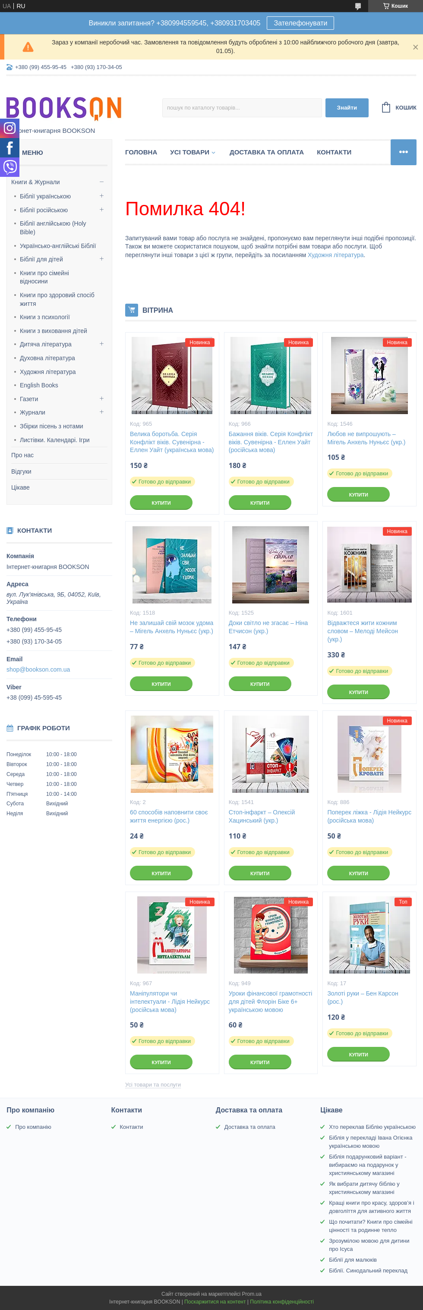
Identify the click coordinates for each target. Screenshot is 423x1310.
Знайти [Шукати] (347, 107)
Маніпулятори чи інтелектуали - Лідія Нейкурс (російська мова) (170, 1001)
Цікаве (20, 487)
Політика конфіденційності (282, 1302)
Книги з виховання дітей (53, 330)
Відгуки (21, 471)
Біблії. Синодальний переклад (368, 1270)
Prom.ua (252, 1294)
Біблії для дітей (41, 259)
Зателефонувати (300, 23)
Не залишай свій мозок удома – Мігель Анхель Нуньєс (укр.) (171, 627)
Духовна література (47, 358)
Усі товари (189, 152)
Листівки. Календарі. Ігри (55, 440)
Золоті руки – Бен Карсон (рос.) (362, 997)
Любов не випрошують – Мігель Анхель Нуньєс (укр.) (366, 438)
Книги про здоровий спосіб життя (57, 299)
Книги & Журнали (35, 182)
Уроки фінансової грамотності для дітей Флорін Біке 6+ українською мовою (271, 1001)
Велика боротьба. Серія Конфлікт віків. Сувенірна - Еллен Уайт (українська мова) (172, 442)
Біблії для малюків (353, 1260)
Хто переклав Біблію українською (372, 1127)
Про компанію (33, 1127)
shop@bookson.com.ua (38, 669)
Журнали (32, 412)
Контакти (334, 152)
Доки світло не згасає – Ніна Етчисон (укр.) (268, 627)
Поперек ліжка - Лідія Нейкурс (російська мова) (369, 816)
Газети (29, 399)
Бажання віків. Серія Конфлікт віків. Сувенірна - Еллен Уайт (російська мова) (271, 442)
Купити (161, 503)
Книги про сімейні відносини (44, 277)
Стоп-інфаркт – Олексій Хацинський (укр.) (262, 816)
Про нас (22, 455)
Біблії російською (44, 210)
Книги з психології (45, 317)
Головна (141, 152)
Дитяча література (46, 344)
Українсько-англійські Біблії (58, 245)
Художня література (48, 371)
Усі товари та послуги (153, 1084)
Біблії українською (45, 196)
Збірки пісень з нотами (51, 426)
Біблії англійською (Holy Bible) (53, 228)
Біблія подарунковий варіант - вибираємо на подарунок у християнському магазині (368, 1164)
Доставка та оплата (267, 152)
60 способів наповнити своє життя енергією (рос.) (169, 816)
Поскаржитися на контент (215, 1302)
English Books (39, 385)
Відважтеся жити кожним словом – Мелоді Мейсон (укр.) (362, 631)
